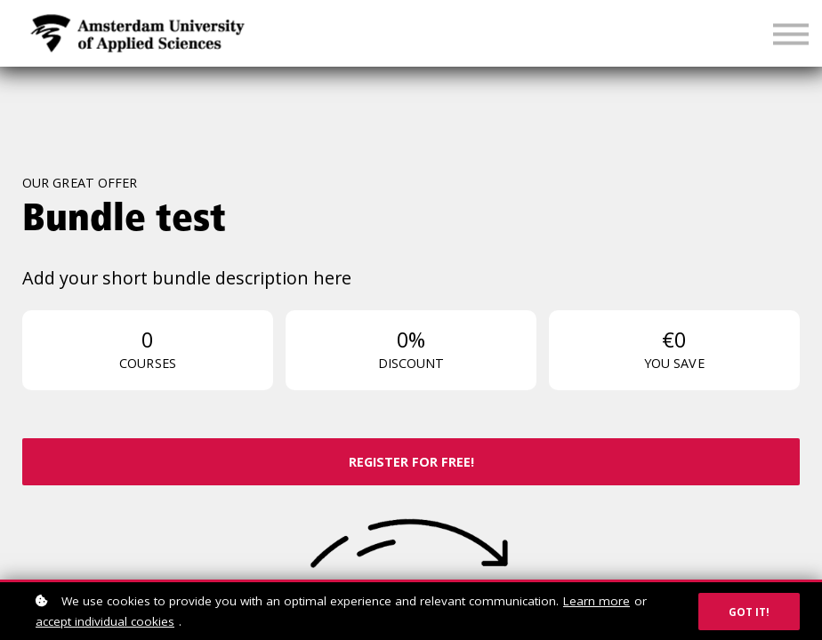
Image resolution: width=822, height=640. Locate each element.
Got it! (749, 611)
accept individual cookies (105, 621)
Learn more (596, 601)
